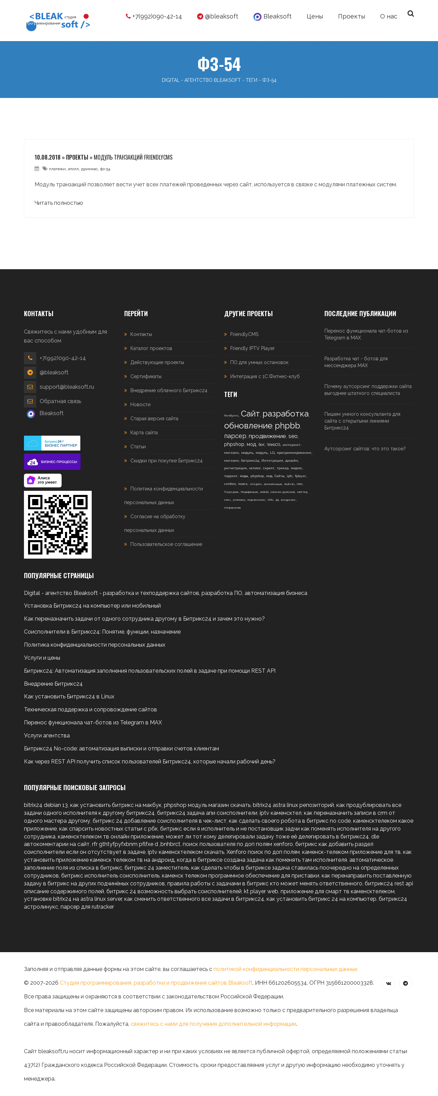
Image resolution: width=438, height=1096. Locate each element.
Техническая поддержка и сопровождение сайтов (90, 709)
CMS (270, 499)
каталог (255, 468)
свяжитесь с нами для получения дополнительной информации (213, 1024)
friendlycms (231, 415)
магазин (231, 460)
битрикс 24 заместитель (157, 867)
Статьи (138, 446)
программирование (294, 452)
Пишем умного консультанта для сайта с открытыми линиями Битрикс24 (362, 421)
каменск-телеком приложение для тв (351, 852)
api (277, 499)
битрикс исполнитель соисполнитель (110, 875)
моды (244, 476)
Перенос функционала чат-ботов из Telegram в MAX (366, 334)
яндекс (296, 468)
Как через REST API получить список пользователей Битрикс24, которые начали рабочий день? (149, 761)
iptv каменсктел (280, 813)
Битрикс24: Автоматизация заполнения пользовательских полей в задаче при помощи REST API (149, 671)
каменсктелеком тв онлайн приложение (111, 836)
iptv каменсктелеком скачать (186, 852)
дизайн (291, 460)
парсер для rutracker (87, 907)
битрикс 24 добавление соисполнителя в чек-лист (160, 821)
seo (293, 436)
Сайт (250, 414)
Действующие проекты (157, 362)
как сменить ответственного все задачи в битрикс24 (194, 899)
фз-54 (105, 168)
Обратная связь (60, 401)
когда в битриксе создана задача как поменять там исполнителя (262, 860)
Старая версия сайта (154, 418)
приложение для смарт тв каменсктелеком (338, 891)
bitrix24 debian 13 (46, 805)
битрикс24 (250, 460)
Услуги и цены (42, 658)
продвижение (267, 436)
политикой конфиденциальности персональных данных (286, 969)
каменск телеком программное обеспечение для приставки (240, 875)
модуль (247, 452)
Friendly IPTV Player (252, 348)
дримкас (89, 168)
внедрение (288, 499)
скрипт (268, 468)
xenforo (230, 484)
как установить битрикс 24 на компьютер (321, 899)
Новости (140, 404)
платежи (57, 168)
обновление (248, 426)
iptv (290, 476)
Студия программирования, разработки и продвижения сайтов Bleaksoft (156, 983)
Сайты (279, 476)
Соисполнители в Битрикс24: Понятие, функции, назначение (102, 631)
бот (261, 444)
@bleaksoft (217, 16)
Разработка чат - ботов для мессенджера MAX (356, 362)
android (264, 492)
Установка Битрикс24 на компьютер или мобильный (92, 605)
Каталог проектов (151, 348)
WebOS (273, 445)
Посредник (231, 492)
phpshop (234, 444)
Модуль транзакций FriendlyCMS (133, 157)
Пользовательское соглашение (166, 544)
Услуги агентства (47, 735)
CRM (299, 484)
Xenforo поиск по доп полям (263, 852)
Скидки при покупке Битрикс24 (166, 460)
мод (251, 444)
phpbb (287, 426)
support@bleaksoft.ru (67, 387)
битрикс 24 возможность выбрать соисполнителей (174, 891)
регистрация (235, 468)
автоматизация (273, 484)
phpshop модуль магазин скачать (207, 805)
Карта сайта (144, 432)
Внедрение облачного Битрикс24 (168, 390)
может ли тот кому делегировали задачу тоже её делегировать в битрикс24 (267, 836)
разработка (285, 414)
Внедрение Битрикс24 (53, 684)
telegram (255, 484)
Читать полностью (59, 203)
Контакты (141, 334)
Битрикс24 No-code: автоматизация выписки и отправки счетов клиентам (121, 748)
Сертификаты (146, 376)
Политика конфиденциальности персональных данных (94, 645)
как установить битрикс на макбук (116, 805)
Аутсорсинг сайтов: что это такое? (365, 448)
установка (239, 499)
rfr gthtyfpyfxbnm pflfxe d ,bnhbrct (136, 844)
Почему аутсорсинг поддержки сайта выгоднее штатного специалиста (368, 390)
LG (272, 452)
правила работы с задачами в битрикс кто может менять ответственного (264, 883)
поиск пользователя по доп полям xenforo (238, 844)
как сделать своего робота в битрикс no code (290, 821)
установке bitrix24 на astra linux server (73, 899)
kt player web (261, 891)
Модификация (249, 492)
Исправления (232, 507)
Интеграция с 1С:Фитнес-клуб (265, 376)
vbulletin (289, 484)
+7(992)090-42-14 (154, 16)
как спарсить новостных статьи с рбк (108, 828)
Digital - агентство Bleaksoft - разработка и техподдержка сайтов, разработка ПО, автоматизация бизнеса (165, 593)
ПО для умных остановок (259, 362)
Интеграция (272, 460)
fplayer (300, 476)
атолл (73, 168)
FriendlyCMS (244, 334)
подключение (256, 499)
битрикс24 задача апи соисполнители (207, 813)
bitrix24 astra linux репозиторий (293, 805)
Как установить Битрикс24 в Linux (69, 696)
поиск (242, 484)
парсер (235, 435)
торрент (230, 476)
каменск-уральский (283, 492)
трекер (282, 468)
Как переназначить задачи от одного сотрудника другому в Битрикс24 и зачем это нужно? (144, 618)
